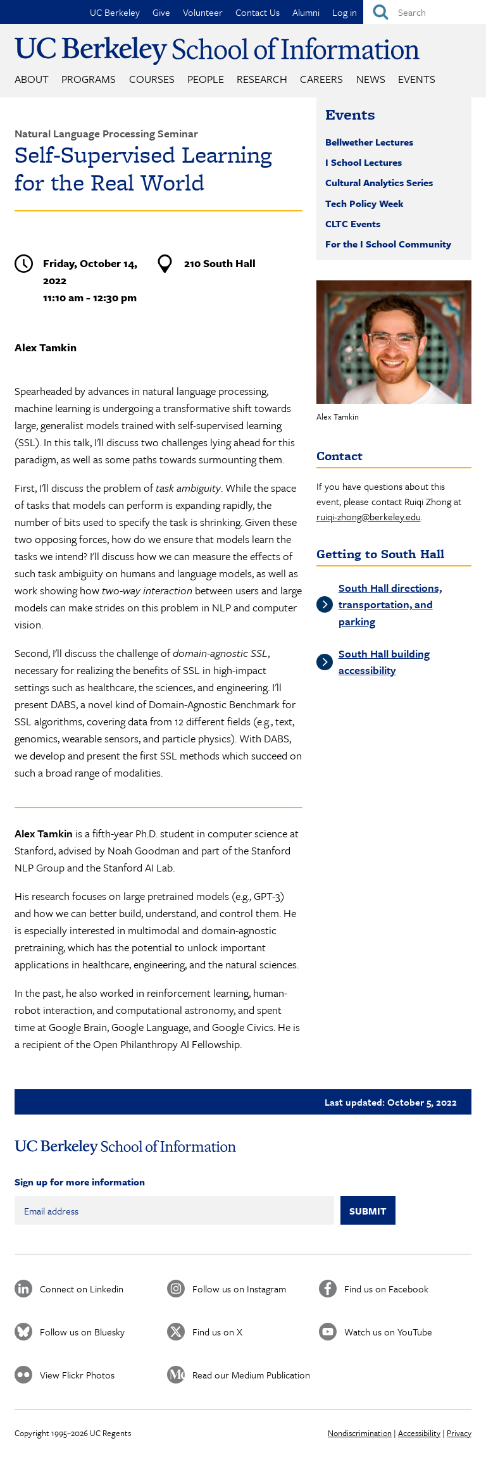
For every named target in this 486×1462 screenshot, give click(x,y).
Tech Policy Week (364, 203)
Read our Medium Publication (251, 1375)
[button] (393, 342)
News (370, 79)
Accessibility (419, 1433)
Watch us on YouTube (388, 1332)
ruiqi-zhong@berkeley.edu (368, 516)
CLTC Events (352, 223)
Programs (88, 79)
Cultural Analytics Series (379, 182)
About (32, 79)
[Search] (424, 12)
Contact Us (257, 12)
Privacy (459, 1433)
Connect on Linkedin (81, 1289)
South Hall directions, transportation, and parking (390, 604)
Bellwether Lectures (369, 142)
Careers (321, 79)
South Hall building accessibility (384, 662)
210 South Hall (220, 263)
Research (262, 79)
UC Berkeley (115, 12)
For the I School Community (388, 244)
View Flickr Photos (77, 1375)
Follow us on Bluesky (82, 1332)
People (205, 79)
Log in (344, 12)
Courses (152, 79)
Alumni (306, 12)
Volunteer (203, 12)
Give (161, 12)
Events (416, 79)
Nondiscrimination (360, 1433)
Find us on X (217, 1332)
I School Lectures (363, 162)
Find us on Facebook (386, 1289)
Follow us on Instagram (239, 1289)
